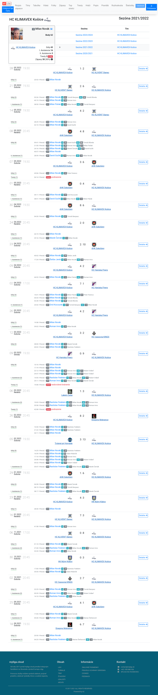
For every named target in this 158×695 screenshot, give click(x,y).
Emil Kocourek (72, 195)
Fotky (53, 5)
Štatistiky (130, 5)
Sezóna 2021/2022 (84, 47)
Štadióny (62, 676)
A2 (83, 691)
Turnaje (61, 670)
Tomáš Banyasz (73, 97)
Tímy (28, 5)
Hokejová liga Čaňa (8, 9)
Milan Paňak (55, 104)
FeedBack (86, 676)
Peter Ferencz (72, 173)
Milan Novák (55, 79)
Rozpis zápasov (19, 7)
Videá (45, 5)
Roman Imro (71, 100)
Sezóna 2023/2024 (84, 35)
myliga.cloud (16, 661)
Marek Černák (72, 149)
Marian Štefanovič (90, 618)
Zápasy (62, 5)
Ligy (59, 667)
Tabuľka (36, 5)
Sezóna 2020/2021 (84, 53)
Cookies (85, 673)
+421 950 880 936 (127, 669)
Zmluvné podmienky (90, 667)
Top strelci (71, 7)
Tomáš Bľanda (91, 97)
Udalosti (62, 679)
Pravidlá (105, 5)
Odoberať (140, 6)
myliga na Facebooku (130, 672)
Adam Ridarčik (72, 454)
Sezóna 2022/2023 (84, 41)
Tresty (80, 5)
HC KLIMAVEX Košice (127, 35)
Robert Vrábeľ (89, 371)
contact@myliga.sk (128, 667)
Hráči (88, 5)
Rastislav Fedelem (73, 347)
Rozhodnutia (117, 5)
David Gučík (71, 125)
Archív (61, 682)
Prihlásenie (151, 7)
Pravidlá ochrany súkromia (94, 670)
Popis (95, 5)
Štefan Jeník (71, 256)
